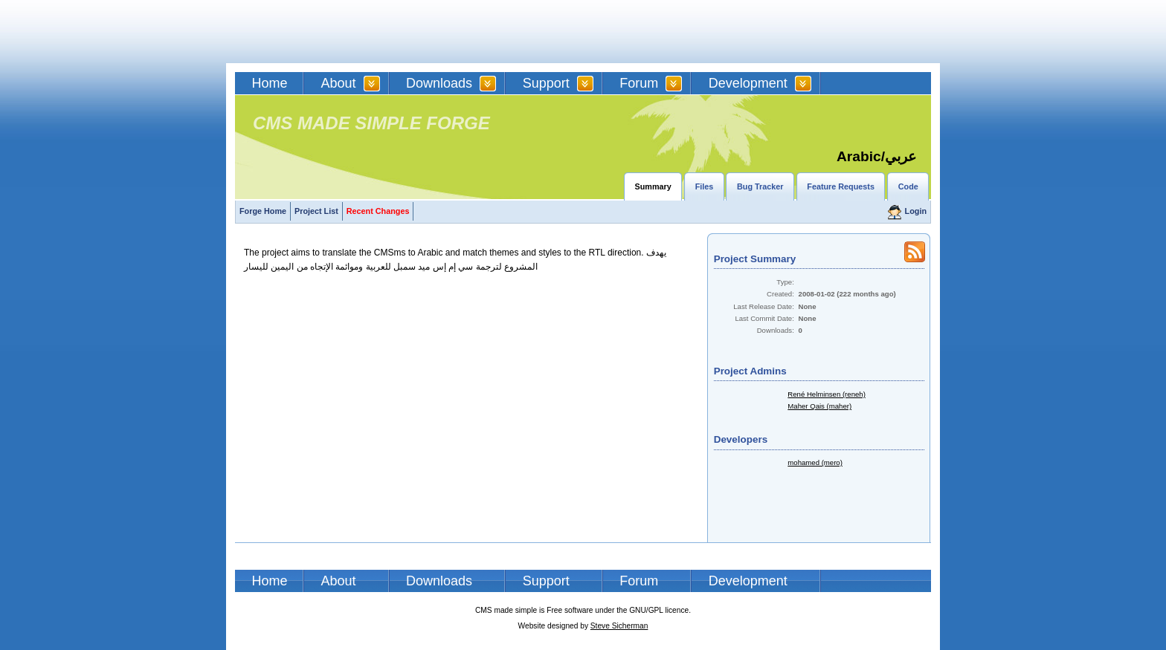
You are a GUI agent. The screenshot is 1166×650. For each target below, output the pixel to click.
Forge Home (262, 211)
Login (916, 211)
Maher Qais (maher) (819, 406)
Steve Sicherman (619, 626)
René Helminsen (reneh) (826, 394)
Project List (316, 211)
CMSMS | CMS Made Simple (341, 31)
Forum (638, 83)
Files (704, 186)
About (338, 83)
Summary (653, 186)
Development (748, 83)
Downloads (439, 83)
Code (908, 186)
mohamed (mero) (815, 462)
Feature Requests (840, 186)
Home (270, 83)
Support (546, 83)
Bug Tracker (760, 186)
